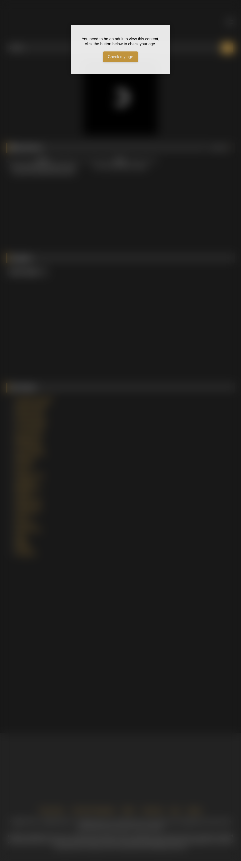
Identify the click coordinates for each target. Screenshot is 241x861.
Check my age (120, 57)
